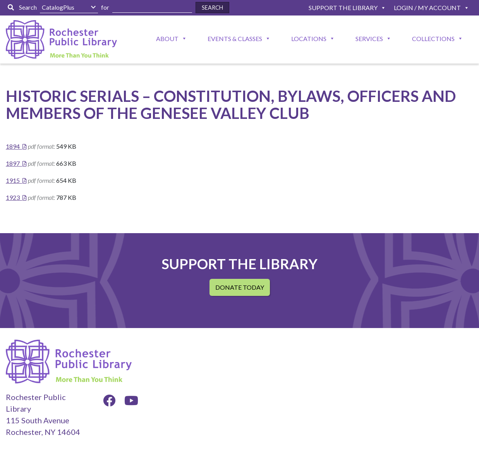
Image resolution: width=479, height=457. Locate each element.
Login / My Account (427, 7)
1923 (13, 197)
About (167, 38)
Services (369, 38)
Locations (308, 38)
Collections (433, 38)
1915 (13, 180)
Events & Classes (235, 38)
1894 (13, 146)
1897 (13, 163)
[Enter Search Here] (152, 7)
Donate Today (239, 287)
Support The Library (343, 7)
